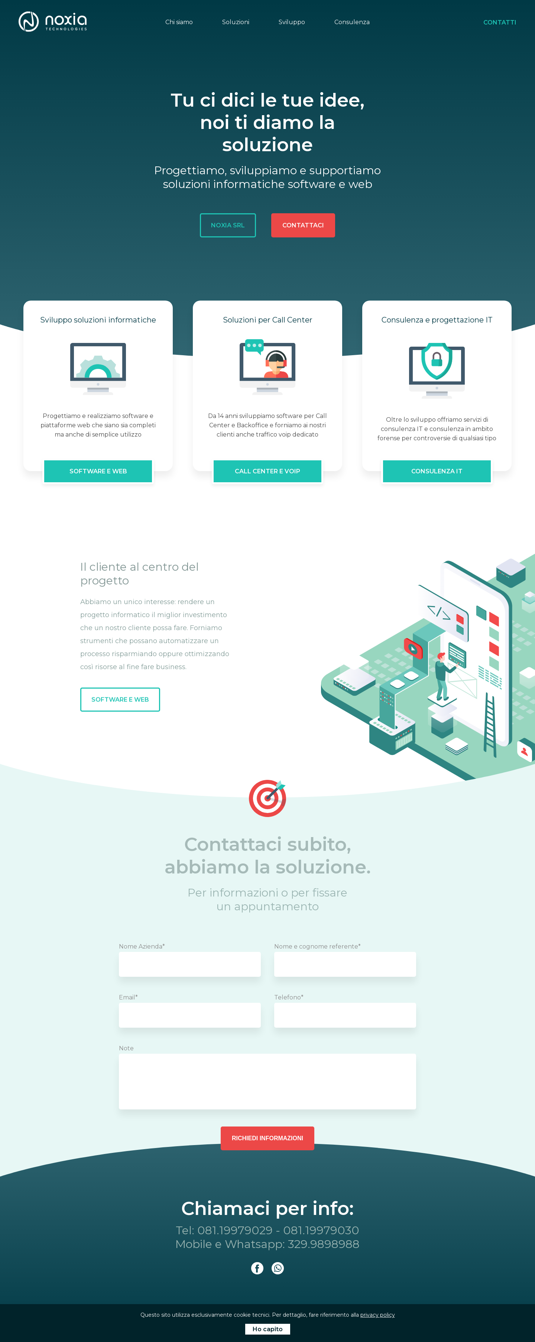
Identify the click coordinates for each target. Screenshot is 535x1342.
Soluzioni (235, 22)
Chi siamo (179, 22)
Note (126, 1048)
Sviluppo (292, 22)
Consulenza (352, 22)
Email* (128, 997)
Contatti (499, 22)
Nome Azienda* (142, 946)
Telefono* (289, 997)
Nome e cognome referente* (317, 946)
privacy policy (377, 1315)
